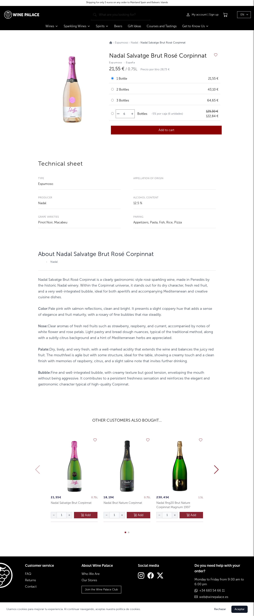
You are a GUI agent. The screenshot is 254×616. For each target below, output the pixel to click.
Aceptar (239, 609)
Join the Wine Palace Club (101, 589)
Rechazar (220, 609)
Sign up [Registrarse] (213, 14)
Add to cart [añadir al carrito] (166, 130)
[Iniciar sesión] (197, 15)
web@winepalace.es (213, 597)
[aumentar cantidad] (132, 114)
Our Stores (89, 580)
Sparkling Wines (77, 26)
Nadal (42, 203)
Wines (51, 26)
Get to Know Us (195, 26)
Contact (31, 586)
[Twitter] (160, 576)
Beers (118, 26)
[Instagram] (141, 576)
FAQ (28, 573)
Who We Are (91, 573)
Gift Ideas (134, 26)
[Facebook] (150, 576)
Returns (30, 580)
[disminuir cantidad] (118, 114)
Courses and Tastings (162, 26)
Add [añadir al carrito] (85, 515)
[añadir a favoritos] (215, 55)
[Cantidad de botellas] (124, 114)
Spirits (102, 26)
